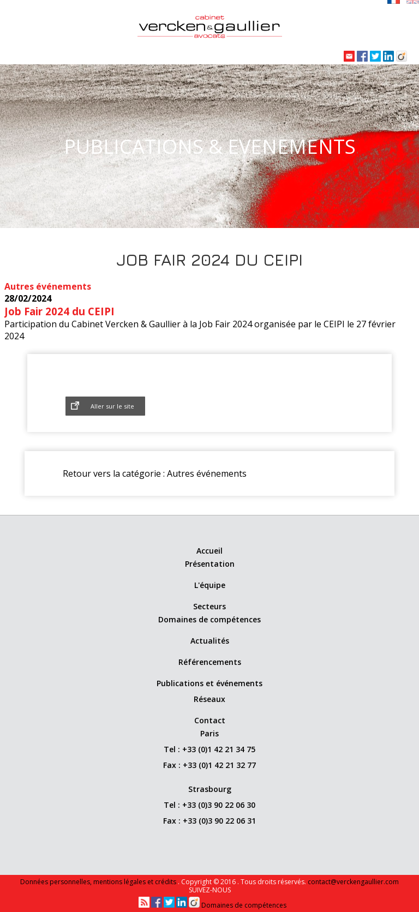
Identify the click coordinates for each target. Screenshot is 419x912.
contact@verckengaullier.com (353, 881)
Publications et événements (209, 683)
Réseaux (209, 699)
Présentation (210, 564)
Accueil (209, 550)
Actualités (209, 640)
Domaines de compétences (209, 619)
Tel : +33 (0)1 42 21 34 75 (209, 749)
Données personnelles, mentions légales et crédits (99, 881)
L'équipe (209, 585)
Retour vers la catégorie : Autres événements (155, 473)
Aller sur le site (112, 406)
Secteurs (209, 606)
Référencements (209, 662)
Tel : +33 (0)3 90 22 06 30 (209, 805)
